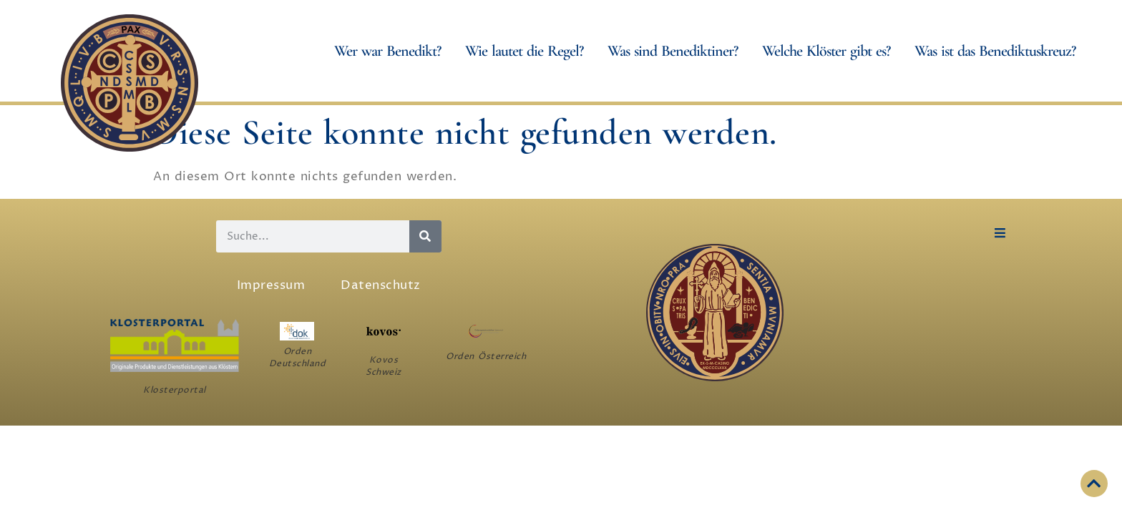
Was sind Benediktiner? (676, 50)
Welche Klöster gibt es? (829, 50)
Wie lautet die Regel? (527, 50)
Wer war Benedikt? (391, 50)
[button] (1000, 232)
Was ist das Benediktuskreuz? (998, 50)
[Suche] (425, 236)
